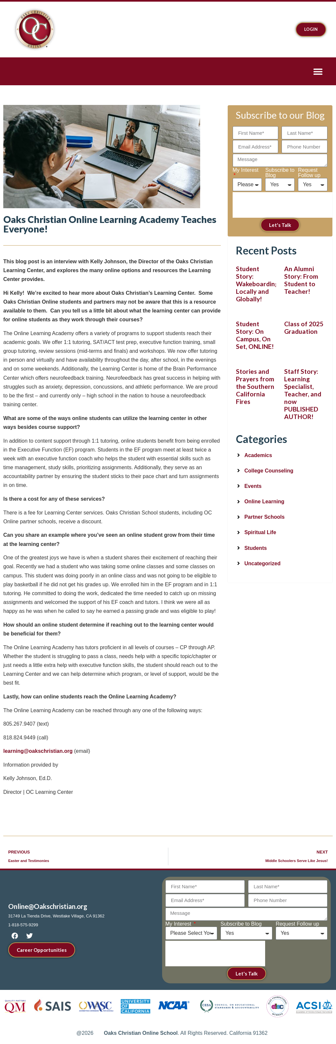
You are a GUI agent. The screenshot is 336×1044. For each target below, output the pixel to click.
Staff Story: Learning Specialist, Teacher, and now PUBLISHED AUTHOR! (302, 394)
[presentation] (282, 205)
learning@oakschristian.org (38, 751)
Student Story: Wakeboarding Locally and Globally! (257, 284)
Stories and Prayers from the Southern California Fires (255, 386)
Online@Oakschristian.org (47, 906)
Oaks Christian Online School (141, 1033)
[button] (317, 71)
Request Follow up (309, 173)
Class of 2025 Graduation (303, 327)
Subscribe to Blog (279, 173)
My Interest (246, 170)
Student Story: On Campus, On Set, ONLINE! (255, 335)
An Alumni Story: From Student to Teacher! (301, 280)
